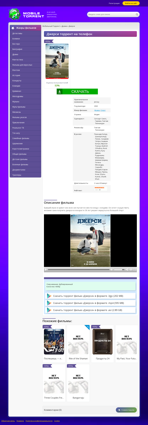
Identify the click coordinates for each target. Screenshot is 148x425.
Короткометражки (20, 148)
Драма (15, 54)
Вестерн (16, 44)
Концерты (16, 80)
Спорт (103, 110)
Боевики (16, 38)
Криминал (16, 91)
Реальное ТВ (18, 128)
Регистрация (114, 3)
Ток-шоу (16, 133)
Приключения (18, 122)
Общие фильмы (19, 154)
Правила (20, 421)
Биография (17, 49)
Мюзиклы (16, 112)
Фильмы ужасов (19, 117)
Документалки (18, 169)
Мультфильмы (18, 107)
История (16, 75)
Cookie (57, 421)
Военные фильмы (20, 164)
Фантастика (17, 59)
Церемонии (17, 143)
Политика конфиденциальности (39, 421)
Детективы (17, 33)
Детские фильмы (19, 159)
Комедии (16, 86)
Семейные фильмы (20, 138)
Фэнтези (16, 70)
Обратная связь (8, 421)
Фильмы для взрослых (22, 65)
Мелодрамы (17, 96)
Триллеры (16, 175)
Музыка (15, 101)
